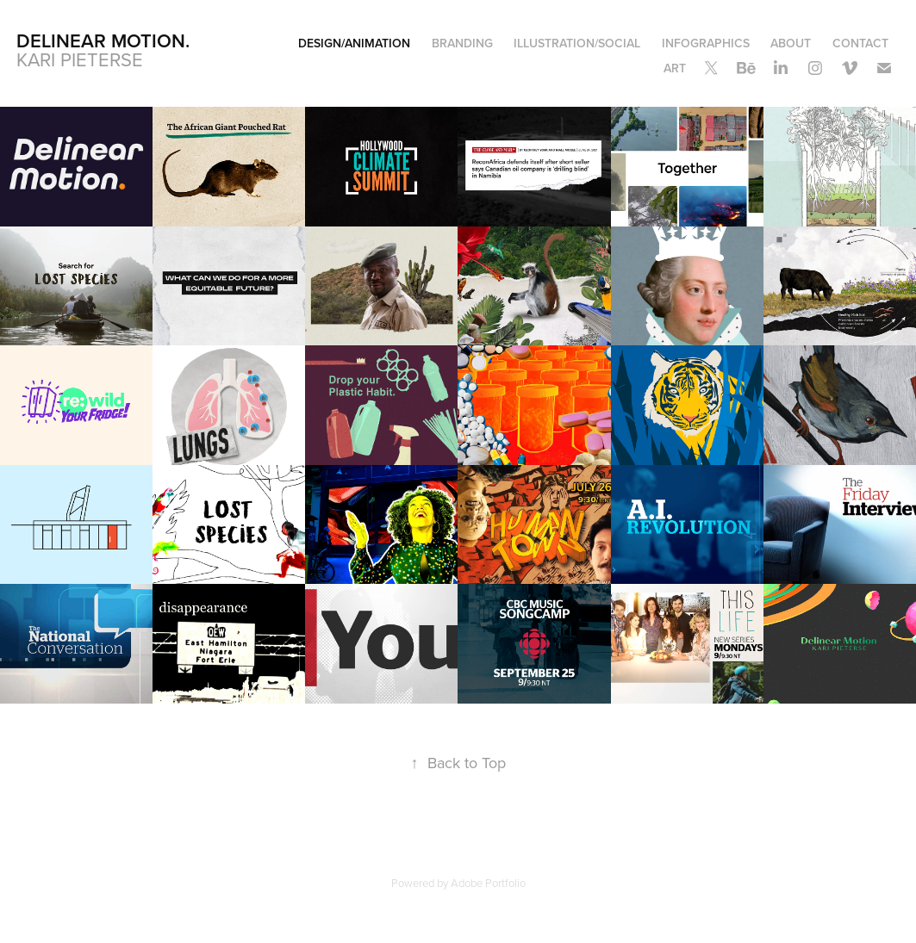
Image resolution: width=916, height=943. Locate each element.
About (790, 43)
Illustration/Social (577, 43)
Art (675, 68)
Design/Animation (354, 43)
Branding (462, 43)
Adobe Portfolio (488, 882)
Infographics (706, 43)
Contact (860, 43)
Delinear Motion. (103, 40)
